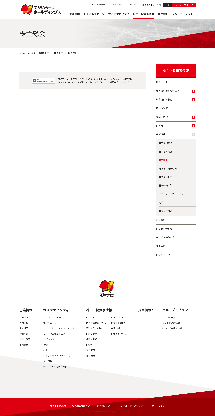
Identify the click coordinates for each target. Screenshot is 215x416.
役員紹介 (23, 333)
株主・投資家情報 (143, 14)
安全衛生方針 (103, 405)
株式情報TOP (165, 143)
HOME (22, 53)
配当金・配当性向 (168, 168)
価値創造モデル (51, 322)
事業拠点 (23, 344)
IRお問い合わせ (164, 228)
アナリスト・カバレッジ (171, 193)
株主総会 (163, 160)
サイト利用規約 (58, 405)
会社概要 (23, 328)
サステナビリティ (118, 14)
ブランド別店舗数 (171, 322)
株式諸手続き (165, 210)
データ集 (47, 361)
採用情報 (163, 14)
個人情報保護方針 (81, 405)
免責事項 (160, 246)
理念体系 (23, 322)
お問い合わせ (115, 4)
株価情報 (163, 185)
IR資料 (175, 125)
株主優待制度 (165, 177)
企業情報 (74, 14)
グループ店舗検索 (97, 4)
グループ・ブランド (184, 14)
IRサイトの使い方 (165, 237)
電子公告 (160, 220)
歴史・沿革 (24, 339)
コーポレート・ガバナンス (56, 355)
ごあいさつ (24, 317)
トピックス (48, 339)
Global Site (131, 4)
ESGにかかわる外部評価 (55, 366)
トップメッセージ (94, 14)
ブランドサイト (183, 4)
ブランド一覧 (168, 317)
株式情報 (58, 53)
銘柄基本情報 (165, 151)
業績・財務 (175, 117)
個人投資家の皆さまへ (175, 91)
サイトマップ (158, 405)
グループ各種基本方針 (54, 333)
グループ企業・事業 (172, 328)
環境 (45, 344)
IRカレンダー (163, 108)
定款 (161, 202)
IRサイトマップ (164, 254)
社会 (45, 350)
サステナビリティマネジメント (58, 328)
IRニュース (162, 82)
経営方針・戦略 (175, 99)
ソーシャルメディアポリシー (130, 405)
